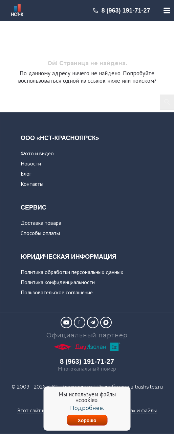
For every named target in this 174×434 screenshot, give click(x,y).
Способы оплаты (40, 233)
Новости (31, 163)
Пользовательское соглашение (57, 292)
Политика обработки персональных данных (72, 272)
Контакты (32, 183)
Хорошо (87, 420)
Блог (26, 173)
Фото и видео (37, 153)
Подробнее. (87, 408)
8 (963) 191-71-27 (121, 10)
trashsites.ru (149, 387)
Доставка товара (41, 222)
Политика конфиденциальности (58, 282)
